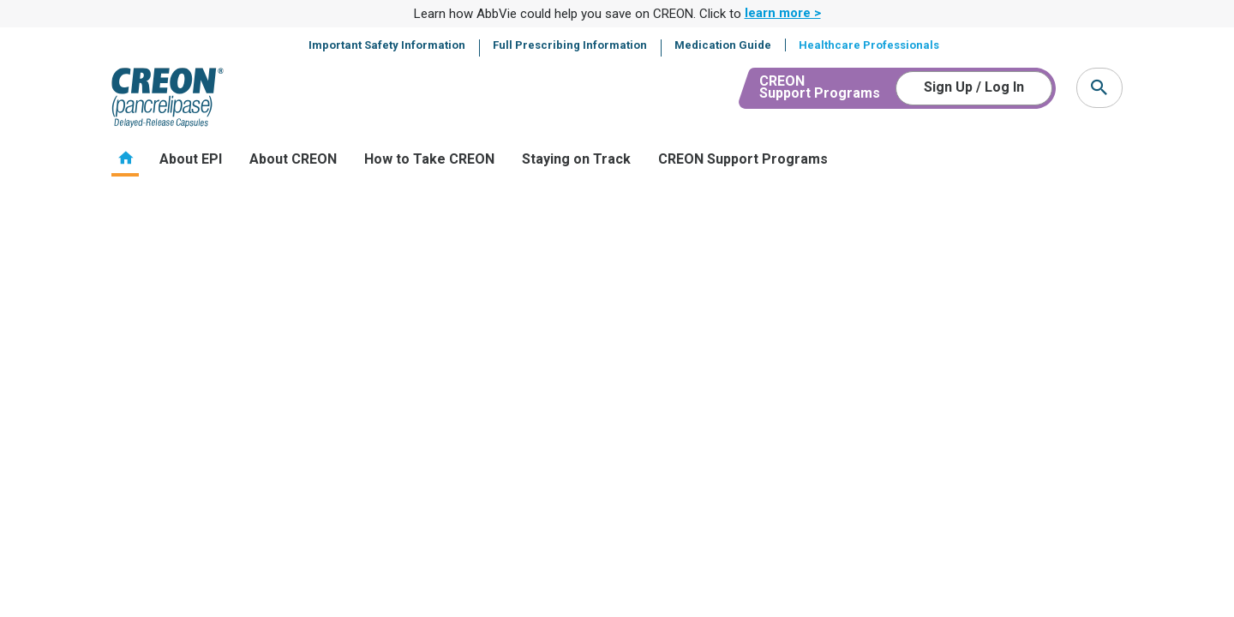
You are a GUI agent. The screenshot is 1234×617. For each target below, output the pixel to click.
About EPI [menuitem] (190, 159)
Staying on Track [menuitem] (576, 159)
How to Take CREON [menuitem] (429, 159)
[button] (1099, 88)
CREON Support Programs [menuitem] (743, 159)
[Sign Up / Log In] (974, 88)
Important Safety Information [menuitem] (386, 45)
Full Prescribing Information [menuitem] (570, 45)
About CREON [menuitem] (293, 159)
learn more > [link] (783, 13)
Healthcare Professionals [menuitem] (869, 45)
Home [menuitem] (125, 159)
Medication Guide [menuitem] (722, 45)
